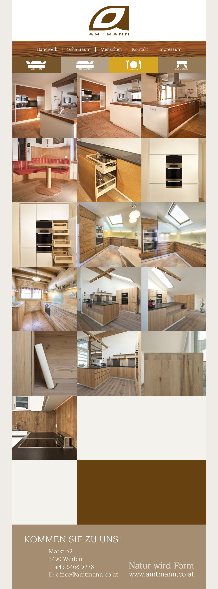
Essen (133, 59)
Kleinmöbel (182, 59)
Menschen (111, 49)
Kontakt (140, 49)
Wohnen (36, 59)
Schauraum (79, 49)
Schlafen (85, 59)
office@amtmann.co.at (87, 574)
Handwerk (47, 49)
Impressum (169, 49)
